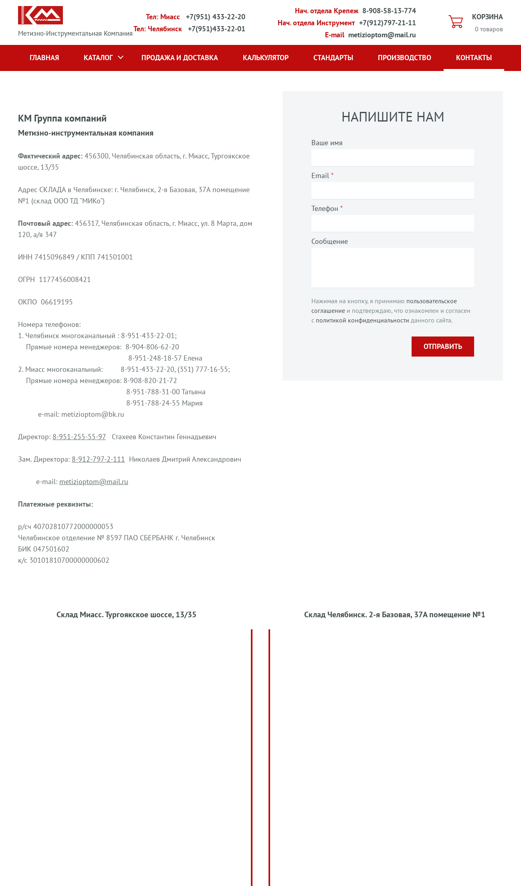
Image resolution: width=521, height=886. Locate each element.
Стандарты (333, 57)
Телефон (327, 208)
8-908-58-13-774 (389, 10)
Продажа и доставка (179, 57)
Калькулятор (266, 57)
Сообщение (329, 241)
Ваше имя (327, 142)
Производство (404, 57)
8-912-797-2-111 (98, 459)
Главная (44, 57)
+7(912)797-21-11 (387, 22)
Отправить (443, 346)
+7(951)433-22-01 (216, 28)
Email (322, 175)
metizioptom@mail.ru (382, 34)
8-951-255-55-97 (79, 436)
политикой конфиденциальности (362, 320)
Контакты (474, 57)
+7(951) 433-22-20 (215, 16)
